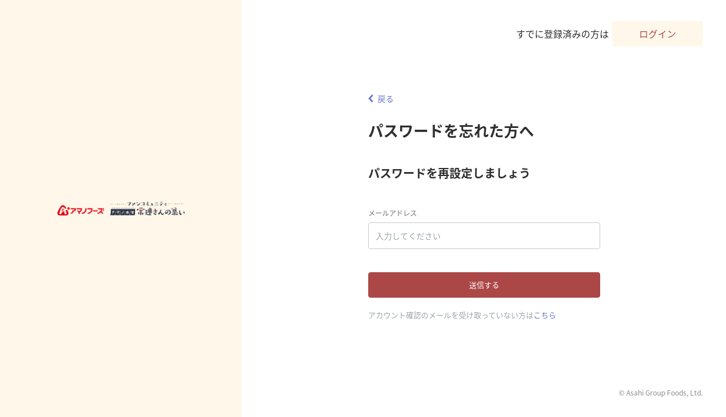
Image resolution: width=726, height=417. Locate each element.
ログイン (657, 34)
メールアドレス (392, 213)
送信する (484, 284)
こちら (544, 314)
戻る (381, 98)
